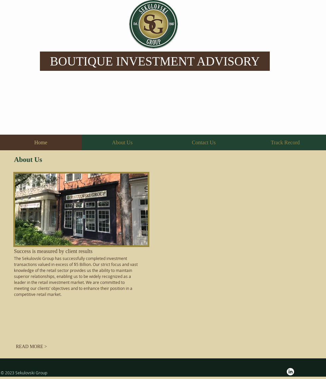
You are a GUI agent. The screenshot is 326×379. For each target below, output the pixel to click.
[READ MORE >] (31, 346)
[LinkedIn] (290, 371)
